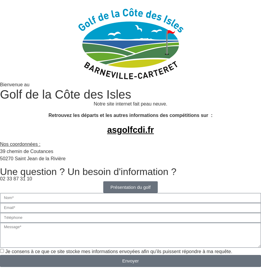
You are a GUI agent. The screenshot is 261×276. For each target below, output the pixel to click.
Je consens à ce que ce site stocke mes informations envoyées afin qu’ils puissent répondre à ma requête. (118, 251)
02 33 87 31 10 (16, 178)
